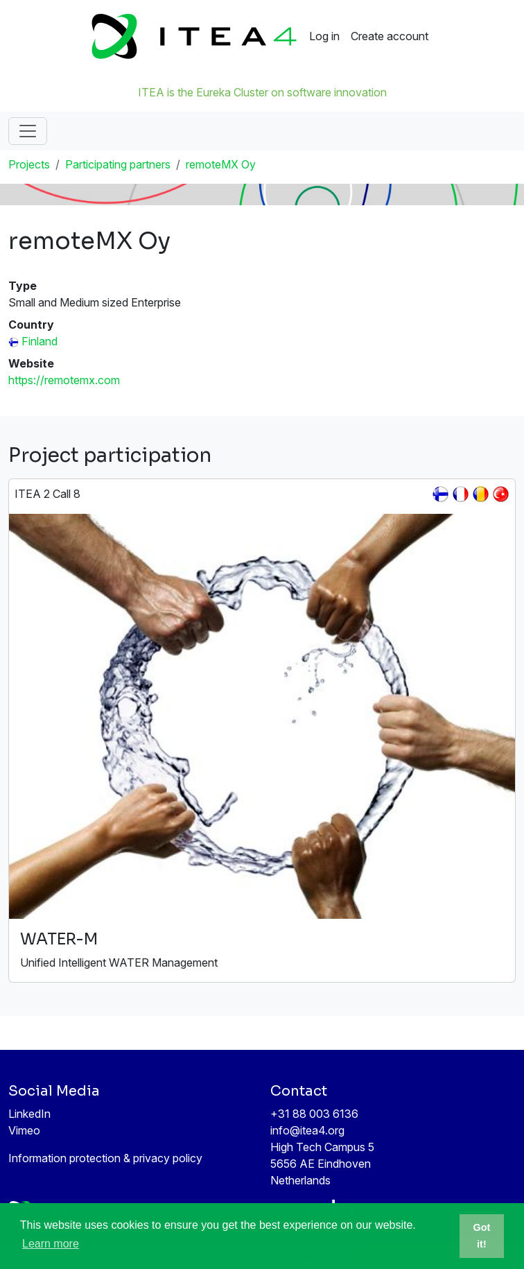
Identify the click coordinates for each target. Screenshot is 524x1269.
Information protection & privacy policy (105, 1158)
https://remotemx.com (64, 380)
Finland (39, 341)
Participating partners (118, 164)
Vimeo (24, 1130)
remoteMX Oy (221, 164)
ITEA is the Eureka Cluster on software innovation (262, 92)
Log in (324, 36)
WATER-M (59, 939)
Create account (389, 36)
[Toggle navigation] (27, 131)
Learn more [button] (50, 1244)
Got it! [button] (482, 1236)
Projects (29, 164)
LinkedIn (29, 1114)
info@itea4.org (307, 1130)
